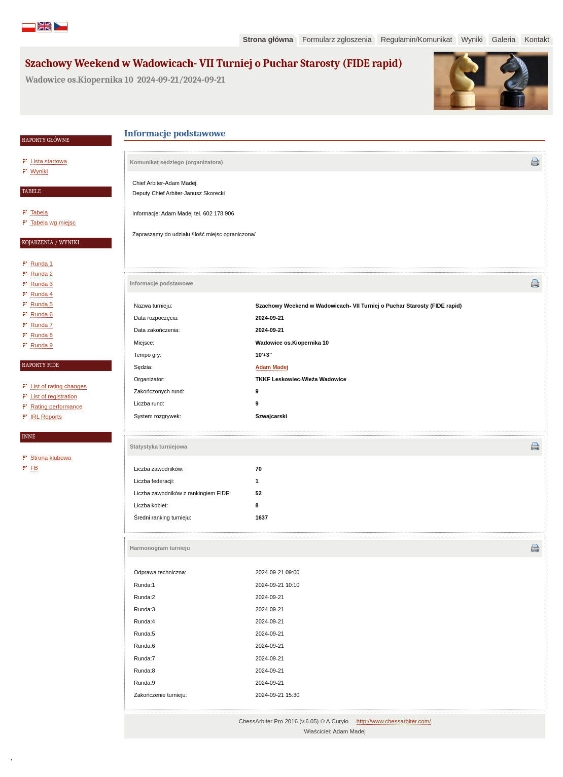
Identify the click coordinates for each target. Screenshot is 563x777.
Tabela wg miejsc (53, 222)
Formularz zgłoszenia (337, 39)
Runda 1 (41, 263)
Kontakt (536, 39)
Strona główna (268, 39)
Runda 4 (41, 293)
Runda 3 (41, 283)
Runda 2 (41, 273)
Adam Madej (272, 367)
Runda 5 (41, 304)
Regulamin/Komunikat (416, 39)
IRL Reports (46, 416)
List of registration (53, 396)
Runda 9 (41, 345)
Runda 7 (41, 324)
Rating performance (56, 406)
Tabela (39, 212)
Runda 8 (41, 334)
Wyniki (472, 39)
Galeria (503, 39)
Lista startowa (48, 161)
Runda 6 (41, 314)
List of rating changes (58, 386)
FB (34, 467)
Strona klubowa (50, 457)
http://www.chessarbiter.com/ (394, 721)
